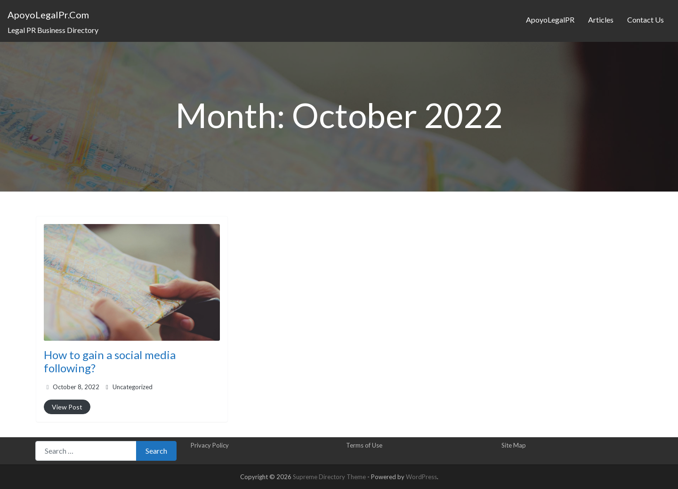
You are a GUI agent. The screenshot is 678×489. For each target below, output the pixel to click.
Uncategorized (133, 387)
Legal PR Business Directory (53, 29)
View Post (67, 407)
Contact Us (645, 19)
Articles (600, 19)
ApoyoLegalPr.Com (48, 14)
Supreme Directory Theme (330, 477)
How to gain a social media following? (110, 361)
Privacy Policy (210, 445)
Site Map (513, 445)
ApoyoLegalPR (550, 19)
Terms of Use (364, 445)
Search (156, 450)
